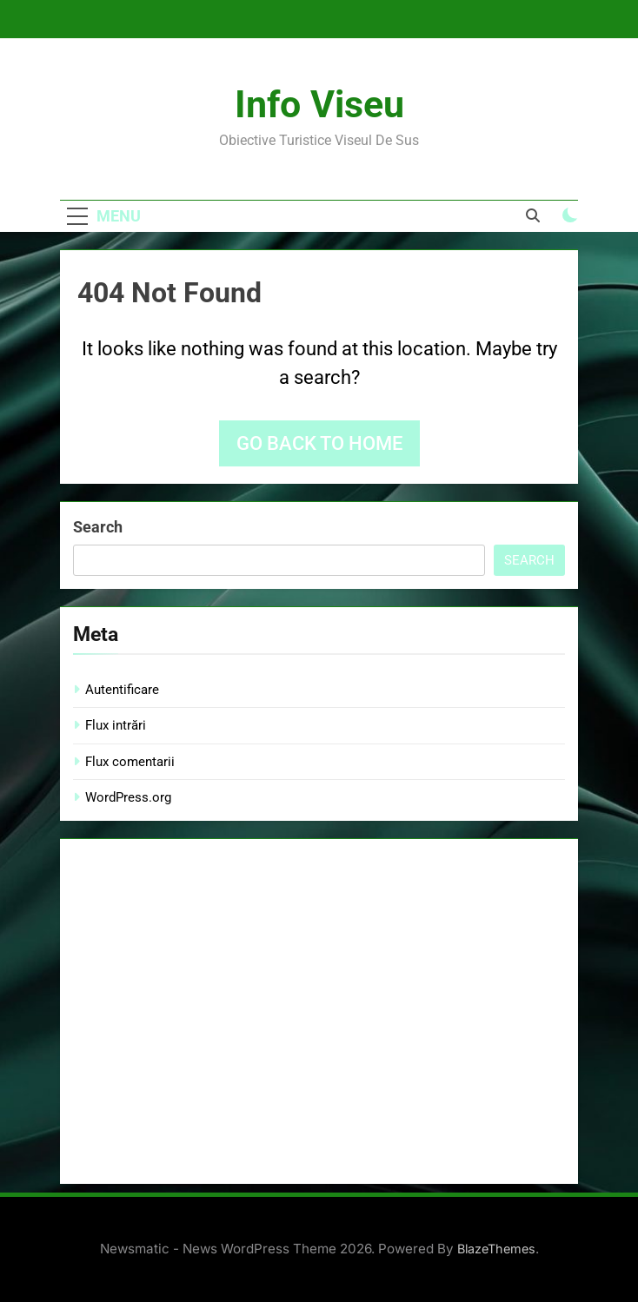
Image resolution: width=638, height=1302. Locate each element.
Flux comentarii (130, 762)
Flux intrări (115, 725)
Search (98, 527)
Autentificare (122, 689)
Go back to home (319, 443)
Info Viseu (319, 104)
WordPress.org (128, 797)
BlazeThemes (496, 1248)
